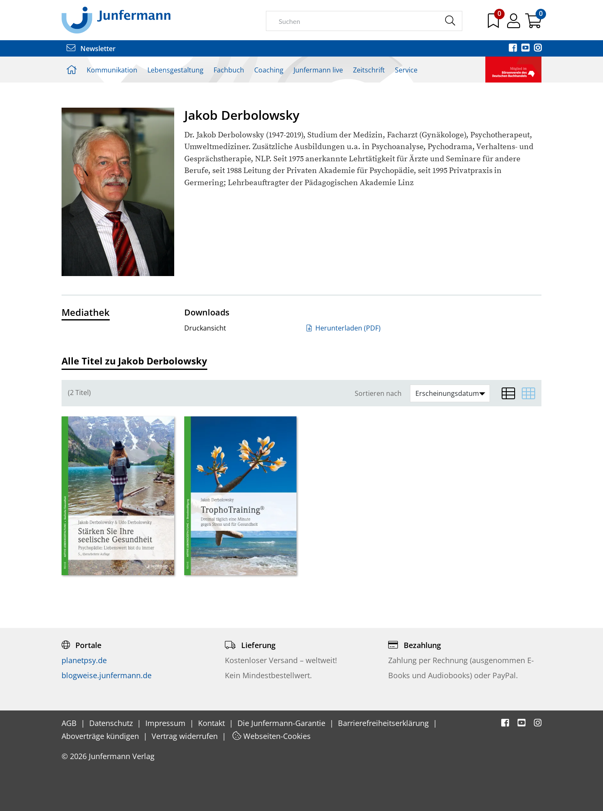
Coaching (268, 70)
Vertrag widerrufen (186, 736)
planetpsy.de (84, 660)
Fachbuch (229, 70)
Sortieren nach (378, 394)
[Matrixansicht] (528, 393)
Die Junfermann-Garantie (282, 723)
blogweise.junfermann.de (107, 675)
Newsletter (91, 48)
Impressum (166, 723)
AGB (70, 723)
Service (406, 70)
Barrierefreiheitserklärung (384, 723)
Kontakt (212, 723)
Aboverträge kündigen (101, 736)
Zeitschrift (369, 70)
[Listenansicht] (508, 393)
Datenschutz (112, 723)
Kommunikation (112, 70)
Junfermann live (318, 70)
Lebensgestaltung (175, 70)
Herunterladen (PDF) (344, 328)
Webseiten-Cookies (271, 736)
